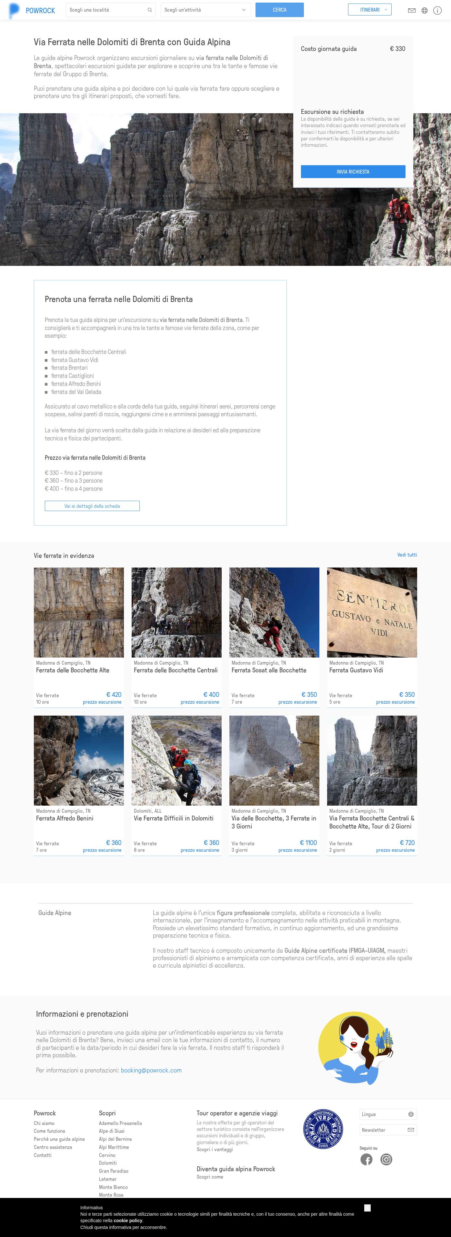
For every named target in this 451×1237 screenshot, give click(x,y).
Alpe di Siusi (112, 1130)
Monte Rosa (111, 1194)
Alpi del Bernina (115, 1138)
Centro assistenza (53, 1146)
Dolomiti (108, 1162)
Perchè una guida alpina (59, 1138)
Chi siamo (44, 1123)
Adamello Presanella (120, 1123)
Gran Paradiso (113, 1170)
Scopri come (210, 1176)
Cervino (107, 1155)
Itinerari (370, 9)
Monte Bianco (113, 1186)
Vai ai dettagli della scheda (92, 505)
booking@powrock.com (151, 1069)
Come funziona (49, 1130)
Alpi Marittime (114, 1146)
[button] (367, 1208)
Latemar (108, 1178)
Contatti (43, 1155)
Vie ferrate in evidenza (64, 555)
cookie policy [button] (128, 1220)
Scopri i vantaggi (215, 1149)
